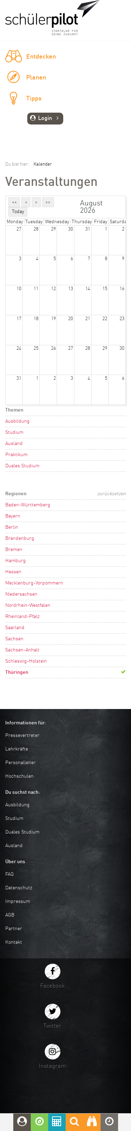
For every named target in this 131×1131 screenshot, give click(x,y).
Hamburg (15, 560)
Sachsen (14, 638)
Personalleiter (20, 762)
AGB (9, 915)
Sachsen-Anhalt (22, 650)
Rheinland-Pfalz (22, 616)
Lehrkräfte (16, 749)
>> (47, 202)
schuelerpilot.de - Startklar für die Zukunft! (52, 17)
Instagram (52, 1066)
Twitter (52, 1026)
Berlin (11, 527)
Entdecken (41, 57)
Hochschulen (19, 776)
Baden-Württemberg (27, 505)
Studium (14, 432)
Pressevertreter (22, 735)
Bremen (13, 549)
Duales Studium (22, 465)
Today (18, 211)
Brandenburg (19, 538)
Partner (13, 928)
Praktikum (16, 454)
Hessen (13, 572)
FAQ (9, 874)
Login (45, 118)
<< (14, 202)
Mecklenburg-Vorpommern (34, 583)
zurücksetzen (111, 493)
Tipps (34, 99)
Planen (36, 78)
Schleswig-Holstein (26, 661)
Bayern (12, 516)
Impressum (17, 901)
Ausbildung (17, 421)
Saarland (14, 627)
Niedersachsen (21, 594)
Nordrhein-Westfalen (27, 605)
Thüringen (16, 672)
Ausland (14, 443)
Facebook (52, 986)
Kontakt (13, 942)
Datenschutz (18, 887)
